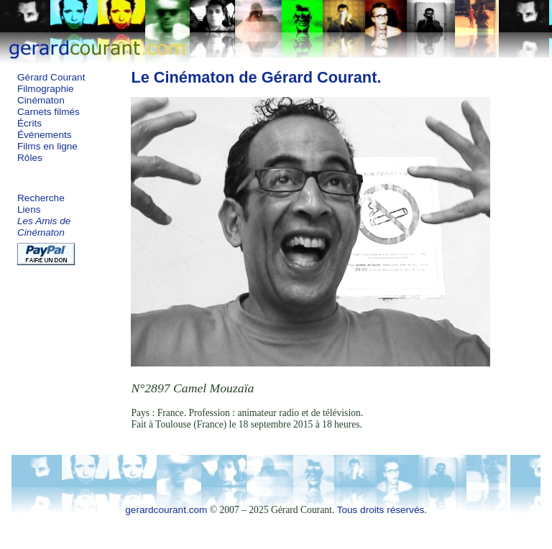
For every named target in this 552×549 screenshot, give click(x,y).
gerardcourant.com (166, 509)
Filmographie (45, 88)
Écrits (29, 123)
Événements (44, 134)
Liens (29, 209)
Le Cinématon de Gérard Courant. (256, 77)
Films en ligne (47, 146)
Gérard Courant (51, 77)
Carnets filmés (48, 111)
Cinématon (41, 100)
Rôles (29, 157)
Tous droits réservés (381, 509)
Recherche (41, 198)
